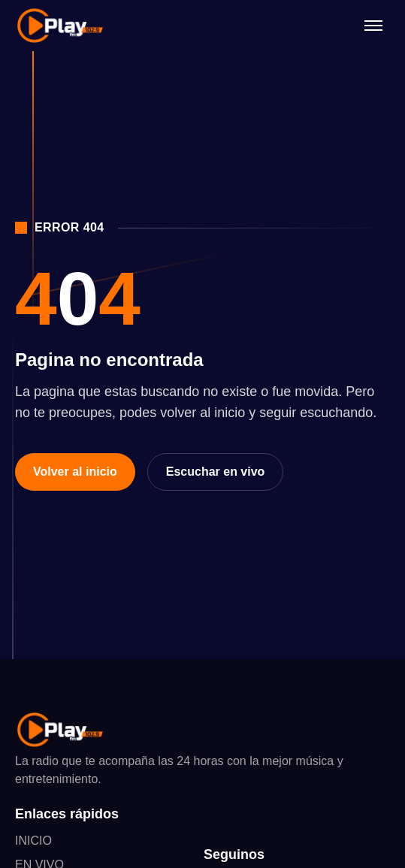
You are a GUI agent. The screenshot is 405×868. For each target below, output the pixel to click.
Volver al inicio (75, 471)
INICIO (33, 840)
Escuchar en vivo (215, 471)
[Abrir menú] (373, 25)
